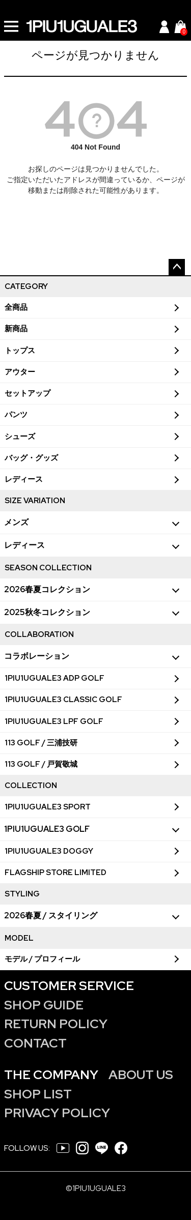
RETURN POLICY (55, 1023)
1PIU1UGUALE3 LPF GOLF (54, 721)
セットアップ (27, 393)
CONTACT (35, 1043)
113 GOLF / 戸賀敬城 (41, 764)
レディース (24, 479)
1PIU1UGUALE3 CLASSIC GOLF (63, 699)
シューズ (20, 436)
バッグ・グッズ (31, 458)
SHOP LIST (38, 1094)
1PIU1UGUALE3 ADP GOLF (54, 678)
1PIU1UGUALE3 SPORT (48, 807)
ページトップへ (177, 267)
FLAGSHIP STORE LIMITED (55, 872)
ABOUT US (140, 1074)
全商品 (16, 307)
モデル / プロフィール (42, 959)
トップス (20, 350)
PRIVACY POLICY (57, 1113)
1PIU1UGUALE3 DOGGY (49, 851)
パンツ (16, 415)
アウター (20, 372)
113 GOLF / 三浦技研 (41, 743)
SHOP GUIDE (44, 1005)
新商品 (16, 329)
